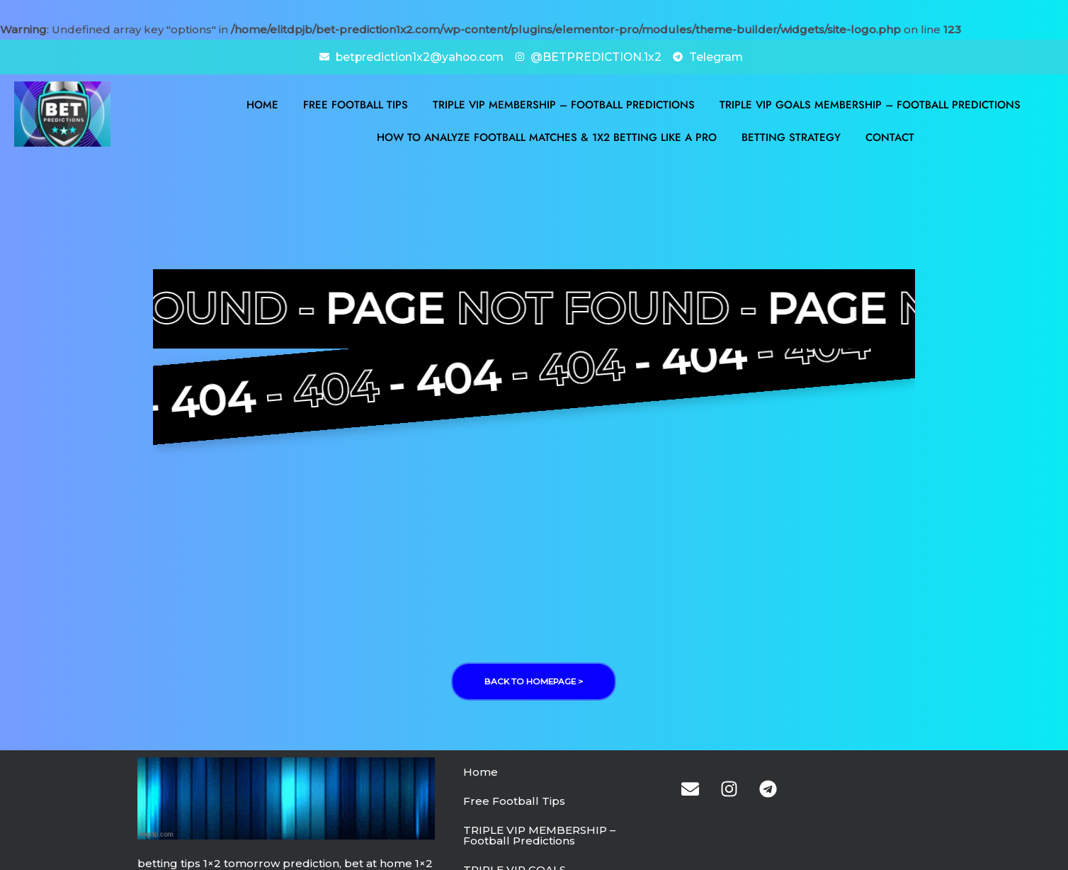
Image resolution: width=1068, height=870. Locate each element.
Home (262, 104)
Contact (889, 137)
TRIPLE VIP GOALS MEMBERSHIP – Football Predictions (870, 104)
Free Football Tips (355, 104)
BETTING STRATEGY (791, 137)
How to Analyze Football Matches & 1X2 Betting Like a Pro (547, 137)
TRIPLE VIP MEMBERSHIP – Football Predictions (564, 104)
